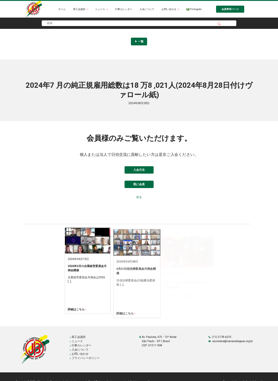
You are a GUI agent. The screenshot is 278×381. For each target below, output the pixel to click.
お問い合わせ (169, 9)
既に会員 (139, 184)
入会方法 (139, 170)
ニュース (100, 9)
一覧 (139, 41)
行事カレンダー (123, 9)
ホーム (62, 9)
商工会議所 (79, 9)
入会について (147, 9)
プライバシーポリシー (85, 358)
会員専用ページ (230, 9)
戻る (139, 197)
